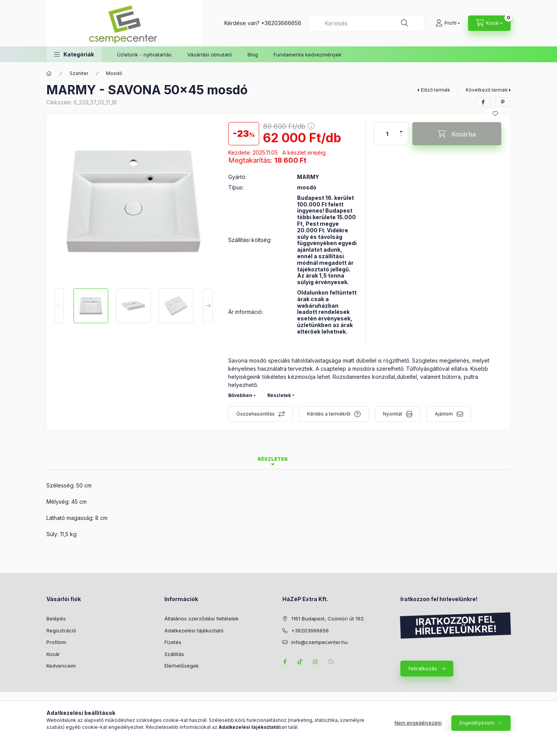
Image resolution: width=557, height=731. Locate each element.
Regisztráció (61, 630)
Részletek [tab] (273, 459)
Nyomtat (392, 414)
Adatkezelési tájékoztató (194, 630)
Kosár (53, 654)
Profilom (56, 642)
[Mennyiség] (387, 134)
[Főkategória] (49, 73)
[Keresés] (404, 23)
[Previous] (59, 305)
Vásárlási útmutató (209, 54)
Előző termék (435, 90)
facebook (284, 662)
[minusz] (401, 139)
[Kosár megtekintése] (489, 23)
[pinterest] (502, 102)
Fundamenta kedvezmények (307, 54)
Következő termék (487, 90)
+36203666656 (281, 23)
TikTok (300, 662)
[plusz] (401, 128)
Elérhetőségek (181, 666)
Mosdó (114, 73)
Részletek (279, 395)
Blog (253, 54)
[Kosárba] (456, 133)
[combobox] (366, 23)
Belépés (56, 618)
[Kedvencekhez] (495, 113)
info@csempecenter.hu (319, 642)
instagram (315, 662)
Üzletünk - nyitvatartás (144, 54)
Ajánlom (444, 414)
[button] (74, 54)
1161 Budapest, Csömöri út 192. (328, 618)
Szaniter (79, 73)
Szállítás (174, 654)
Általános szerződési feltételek (201, 618)
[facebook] (483, 102)
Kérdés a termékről (328, 414)
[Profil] (447, 23)
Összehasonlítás (255, 414)
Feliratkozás (422, 668)
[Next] (208, 305)
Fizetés (172, 642)
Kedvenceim (61, 666)
